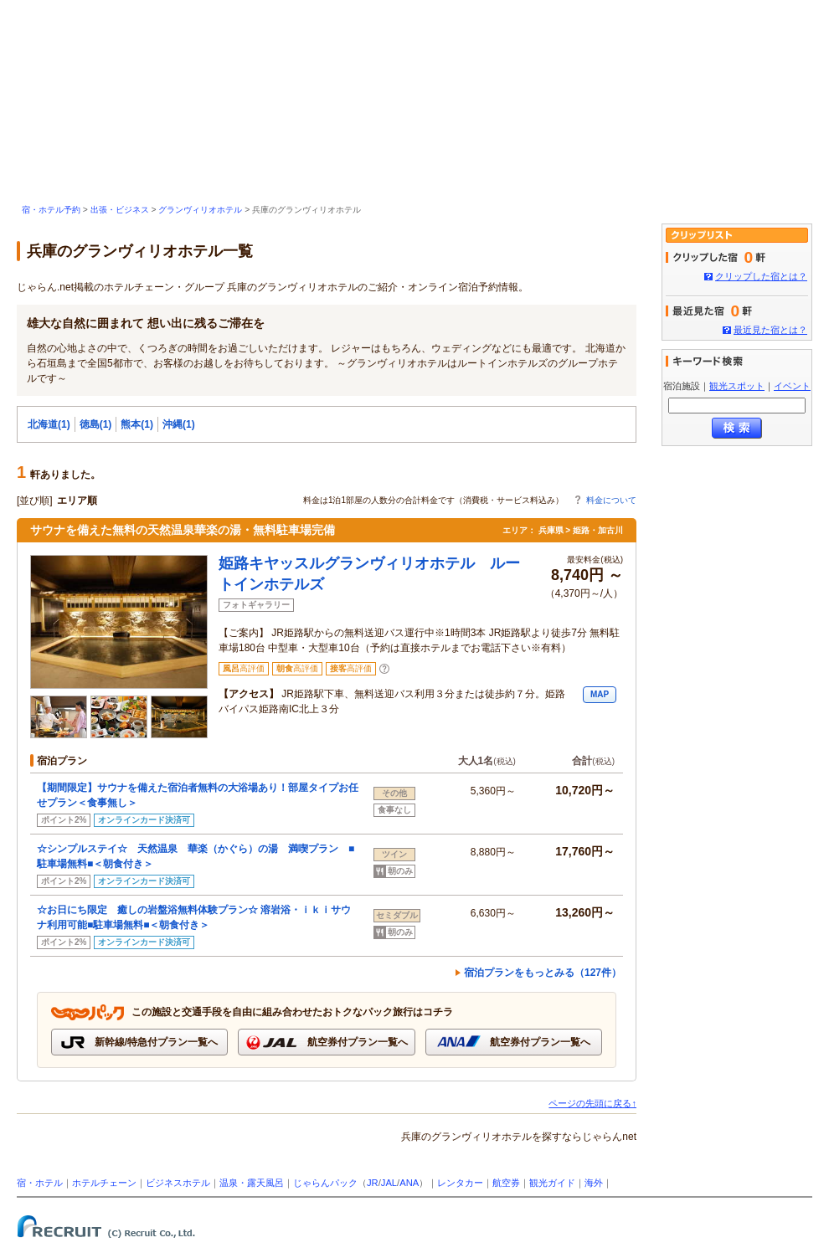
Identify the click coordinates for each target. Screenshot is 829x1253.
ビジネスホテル (178, 1183)
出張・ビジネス (119, 209)
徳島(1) (96, 424)
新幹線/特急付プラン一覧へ (139, 1042)
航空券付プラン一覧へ (326, 1042)
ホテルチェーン (104, 1183)
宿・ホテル (40, 1183)
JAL (389, 1183)
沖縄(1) (178, 424)
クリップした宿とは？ (761, 276)
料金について (611, 500)
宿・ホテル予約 (51, 209)
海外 (593, 1183)
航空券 (506, 1183)
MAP (599, 694)
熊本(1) (137, 424)
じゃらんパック (325, 1183)
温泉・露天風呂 (251, 1183)
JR (372, 1183)
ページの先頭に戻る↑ (592, 1103)
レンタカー (460, 1183)
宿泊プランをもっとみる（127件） (542, 972)
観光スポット (737, 386)
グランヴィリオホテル (200, 209)
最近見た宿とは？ (770, 330)
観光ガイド (552, 1183)
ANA (409, 1183)
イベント (792, 386)
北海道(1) (49, 424)
